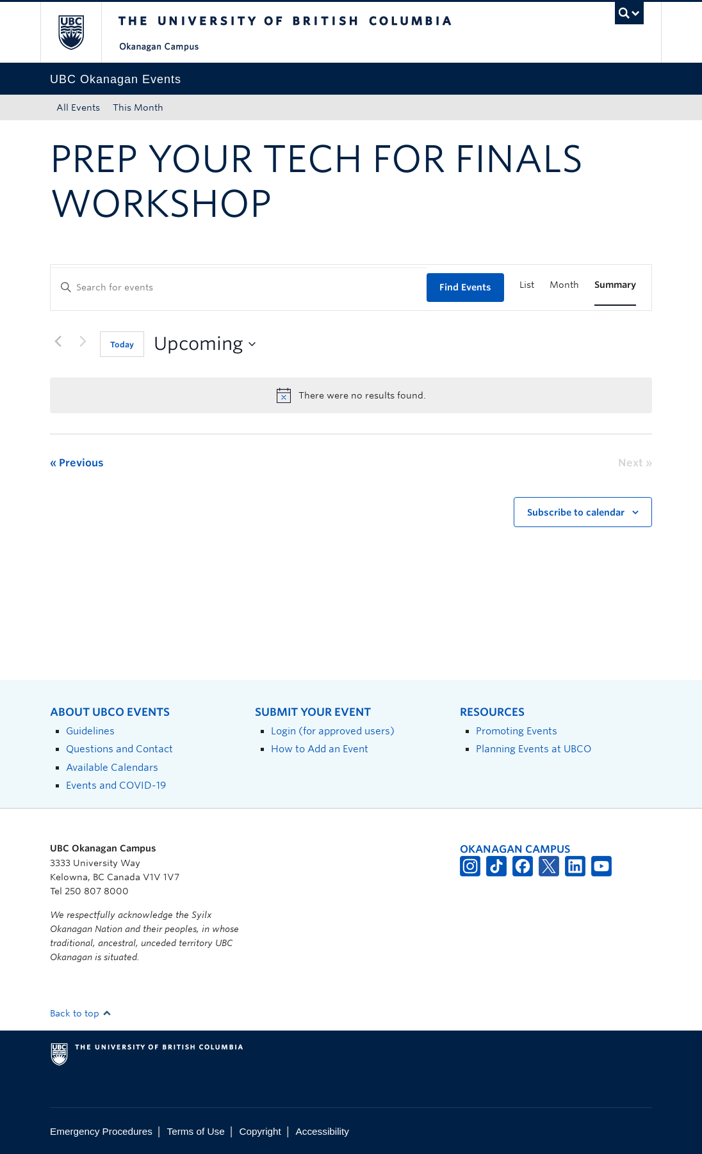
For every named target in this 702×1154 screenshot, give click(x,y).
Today (122, 344)
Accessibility (322, 1131)
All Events (78, 107)
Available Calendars (112, 767)
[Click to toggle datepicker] (205, 344)
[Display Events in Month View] (564, 285)
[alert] (351, 395)
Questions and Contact (119, 748)
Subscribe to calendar (575, 512)
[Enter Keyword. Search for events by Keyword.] (239, 287)
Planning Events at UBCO (533, 748)
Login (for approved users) (333, 730)
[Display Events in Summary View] (615, 285)
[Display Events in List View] (526, 285)
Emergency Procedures (101, 1131)
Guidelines (90, 730)
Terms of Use (196, 1131)
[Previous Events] (57, 341)
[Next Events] (82, 341)
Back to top (80, 1013)
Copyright (260, 1131)
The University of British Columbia (80, 32)
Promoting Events (516, 730)
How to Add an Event (319, 748)
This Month (138, 107)
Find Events (465, 287)
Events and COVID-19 (116, 785)
